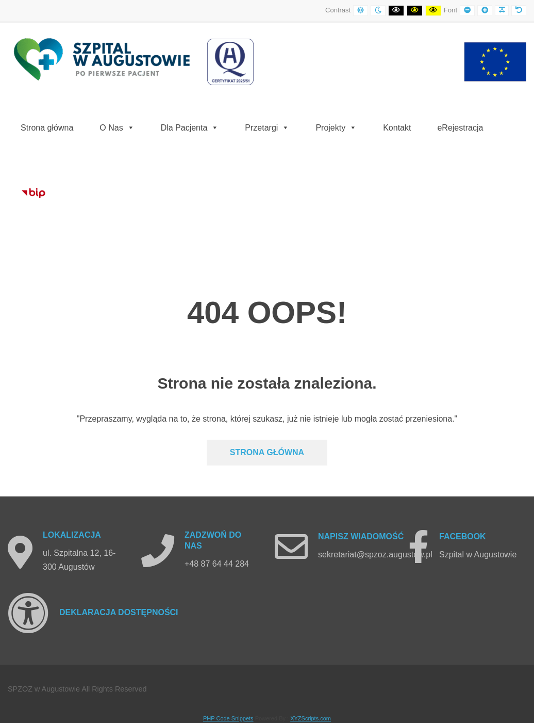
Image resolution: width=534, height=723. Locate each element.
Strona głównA (267, 452)
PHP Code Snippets (228, 718)
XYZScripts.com (310, 718)
